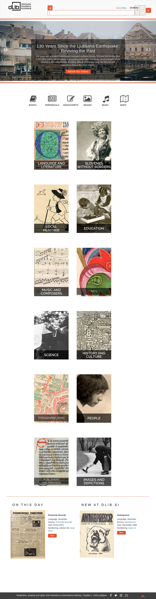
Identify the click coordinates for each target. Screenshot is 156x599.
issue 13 (132, 528)
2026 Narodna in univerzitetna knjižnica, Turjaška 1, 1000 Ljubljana (76, 595)
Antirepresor (130, 522)
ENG (124, 8)
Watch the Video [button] (78, 71)
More (52, 535)
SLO (118, 8)
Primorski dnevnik (64, 522)
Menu (134, 8)
